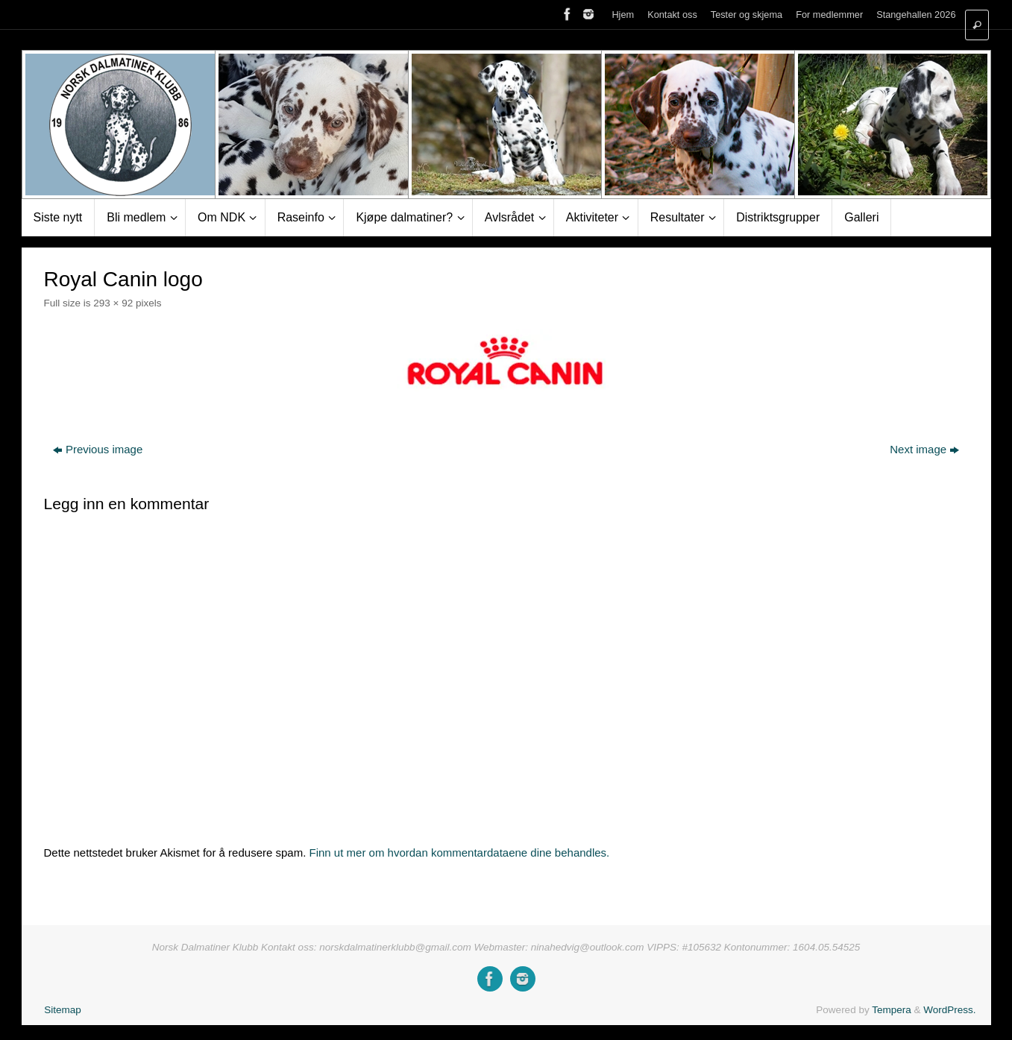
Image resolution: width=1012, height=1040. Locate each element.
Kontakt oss (672, 14)
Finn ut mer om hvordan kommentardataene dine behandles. (459, 852)
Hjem (623, 14)
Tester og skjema (746, 14)
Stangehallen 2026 (915, 14)
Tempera (891, 1009)
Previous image (97, 449)
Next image (924, 449)
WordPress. (949, 1009)
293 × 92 (113, 303)
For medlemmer (829, 14)
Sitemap (62, 1009)
